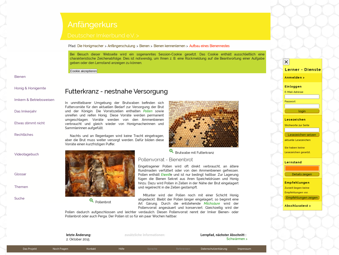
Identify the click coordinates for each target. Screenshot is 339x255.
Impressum (244, 248)
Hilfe (121, 248)
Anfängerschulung (121, 46)
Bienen (144, 46)
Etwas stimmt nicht (29, 123)
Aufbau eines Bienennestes (209, 46)
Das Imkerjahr (25, 111)
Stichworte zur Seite (297, 125)
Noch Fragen (60, 248)
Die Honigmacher (90, 46)
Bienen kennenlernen (169, 46)
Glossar (20, 174)
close (286, 62)
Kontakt (91, 248)
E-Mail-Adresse (294, 92)
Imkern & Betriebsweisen (34, 100)
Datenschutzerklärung (214, 248)
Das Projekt (30, 248)
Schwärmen (236, 239)
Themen (21, 187)
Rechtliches (23, 135)
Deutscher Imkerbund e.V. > (103, 35)
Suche (19, 198)
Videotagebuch (26, 154)
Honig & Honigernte (30, 88)
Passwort (290, 101)
